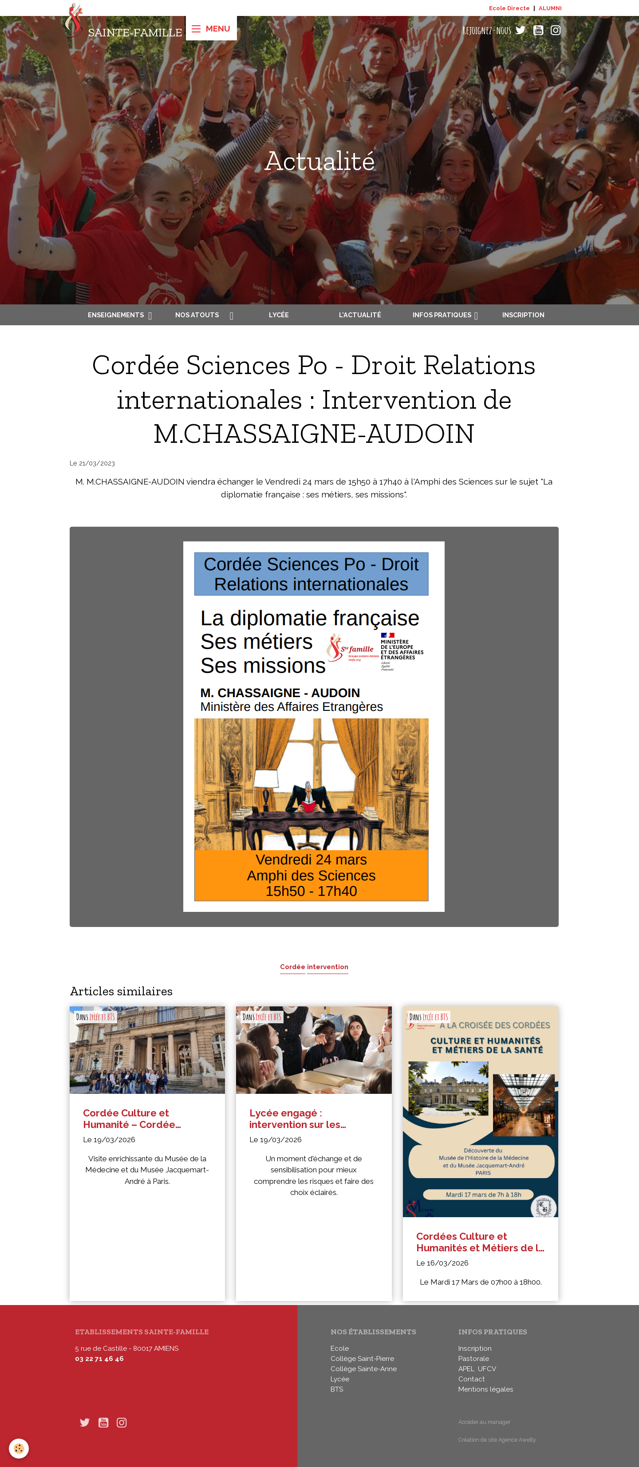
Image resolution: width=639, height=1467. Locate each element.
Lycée (279, 315)
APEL (466, 1369)
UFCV (487, 1369)
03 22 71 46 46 (99, 1359)
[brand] (123, 30)
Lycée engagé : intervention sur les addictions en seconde (303, 1119)
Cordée (292, 966)
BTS (337, 1389)
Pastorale (473, 1359)
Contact (471, 1379)
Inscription (523, 315)
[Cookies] (19, 1449)
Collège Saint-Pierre (362, 1359)
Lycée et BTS (102, 1017)
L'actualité (360, 315)
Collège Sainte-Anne (364, 1369)
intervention (327, 966)
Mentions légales (485, 1389)
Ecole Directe (509, 8)
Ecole (340, 1349)
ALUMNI (550, 8)
